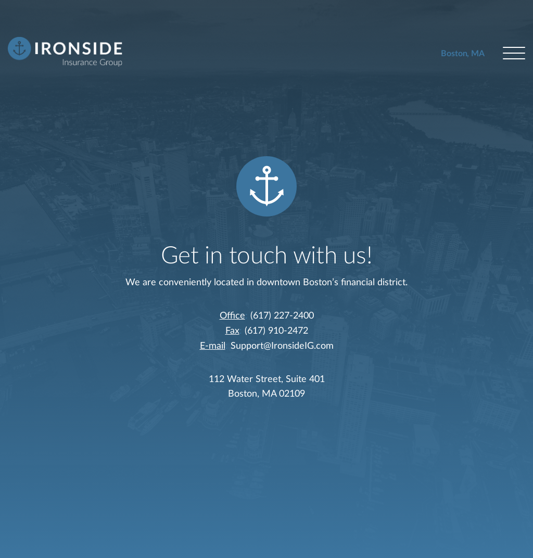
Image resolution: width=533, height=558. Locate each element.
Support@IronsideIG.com (282, 346)
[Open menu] (514, 54)
